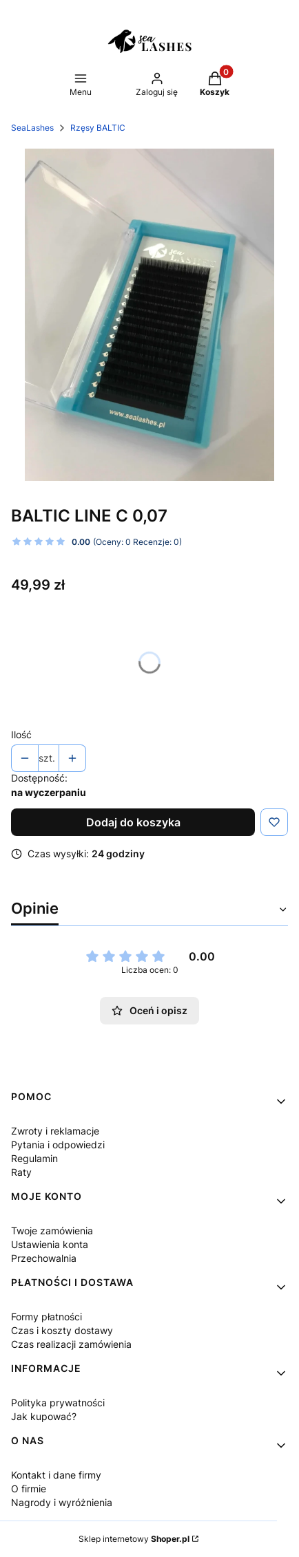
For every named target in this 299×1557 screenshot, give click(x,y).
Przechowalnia (43, 1258)
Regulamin (34, 1158)
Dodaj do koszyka (133, 822)
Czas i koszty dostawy (62, 1330)
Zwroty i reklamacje (55, 1131)
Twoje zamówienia (52, 1230)
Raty (21, 1172)
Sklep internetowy (134, 1539)
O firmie (28, 1488)
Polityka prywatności (58, 1402)
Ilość (21, 734)
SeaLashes (32, 127)
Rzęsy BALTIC (97, 127)
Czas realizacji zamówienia (71, 1344)
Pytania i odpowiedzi (58, 1144)
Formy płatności (46, 1316)
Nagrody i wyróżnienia (61, 1502)
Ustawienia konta (49, 1244)
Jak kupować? (43, 1416)
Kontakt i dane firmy (56, 1475)
